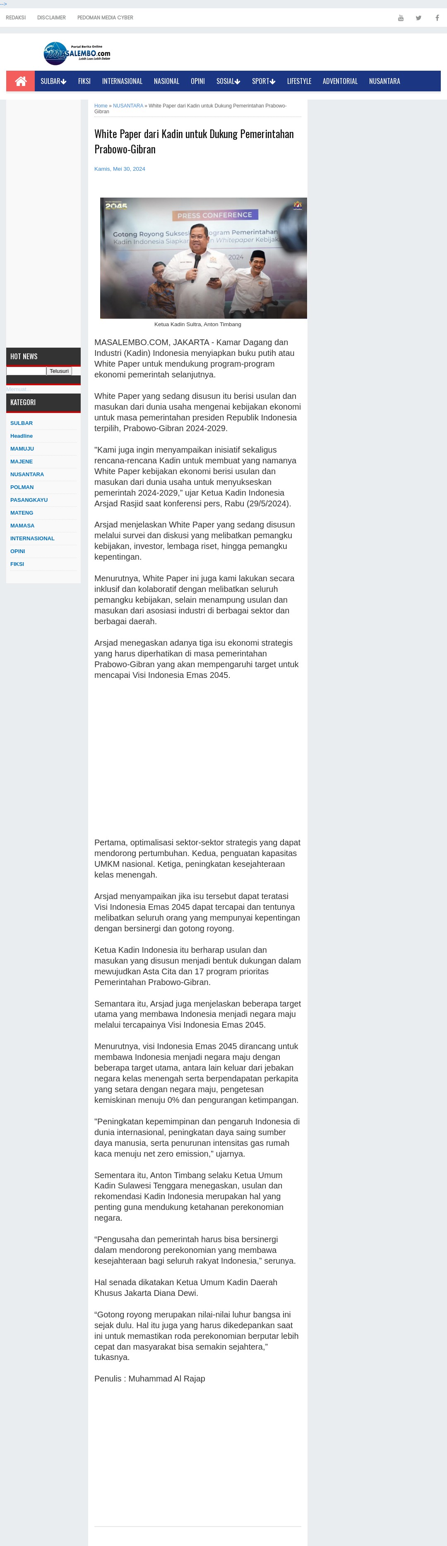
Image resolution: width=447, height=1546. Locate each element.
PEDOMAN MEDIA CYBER (105, 17)
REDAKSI (16, 17)
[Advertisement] (43, 224)
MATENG (21, 513)
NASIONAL (166, 81)
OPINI (198, 81)
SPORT (264, 81)
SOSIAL (228, 81)
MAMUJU (22, 449)
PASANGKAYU (29, 500)
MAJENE (21, 461)
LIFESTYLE (299, 81)
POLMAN (22, 487)
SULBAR (54, 81)
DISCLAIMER (51, 17)
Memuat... (18, 389)
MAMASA (22, 525)
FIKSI (84, 81)
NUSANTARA (384, 81)
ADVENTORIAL (340, 81)
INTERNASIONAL (122, 81)
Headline (21, 436)
